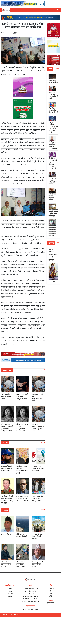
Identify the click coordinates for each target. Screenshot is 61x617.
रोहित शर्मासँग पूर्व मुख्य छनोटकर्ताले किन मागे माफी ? (6, 468)
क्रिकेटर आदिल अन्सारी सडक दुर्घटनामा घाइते (20, 564)
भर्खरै (50, 69)
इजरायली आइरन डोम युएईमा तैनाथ (53, 81)
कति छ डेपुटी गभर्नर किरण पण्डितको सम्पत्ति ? (37, 536)
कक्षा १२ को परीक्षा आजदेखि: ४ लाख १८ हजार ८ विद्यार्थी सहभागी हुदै (53, 213)
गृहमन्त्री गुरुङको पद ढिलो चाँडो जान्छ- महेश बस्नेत (38, 564)
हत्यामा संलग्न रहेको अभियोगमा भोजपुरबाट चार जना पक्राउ (38, 397)
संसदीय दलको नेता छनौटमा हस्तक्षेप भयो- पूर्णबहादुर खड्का (53, 145)
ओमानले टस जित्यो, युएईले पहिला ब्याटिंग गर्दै (53, 110)
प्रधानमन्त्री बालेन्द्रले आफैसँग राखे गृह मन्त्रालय (6, 564)
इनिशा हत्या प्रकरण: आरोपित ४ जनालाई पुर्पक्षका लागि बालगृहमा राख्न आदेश (7, 427)
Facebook (10, 589)
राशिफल (51, 243)
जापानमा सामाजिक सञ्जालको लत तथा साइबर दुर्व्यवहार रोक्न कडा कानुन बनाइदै (53, 127)
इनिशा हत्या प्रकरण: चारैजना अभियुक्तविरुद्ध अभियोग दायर (22, 427)
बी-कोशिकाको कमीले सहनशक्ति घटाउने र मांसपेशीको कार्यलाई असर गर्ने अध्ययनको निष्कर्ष (53, 163)
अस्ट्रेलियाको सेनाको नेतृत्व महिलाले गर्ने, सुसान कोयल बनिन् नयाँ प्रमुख (7, 499)
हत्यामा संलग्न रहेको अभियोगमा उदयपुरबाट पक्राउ (22, 396)
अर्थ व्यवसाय (51, 589)
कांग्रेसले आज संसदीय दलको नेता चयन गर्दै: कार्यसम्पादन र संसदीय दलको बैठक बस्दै (52, 231)
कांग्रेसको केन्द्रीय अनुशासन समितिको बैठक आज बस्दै (53, 181)
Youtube (10, 594)
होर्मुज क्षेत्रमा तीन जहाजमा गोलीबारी (21, 535)
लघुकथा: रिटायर (6, 534)
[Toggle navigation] (57, 9)
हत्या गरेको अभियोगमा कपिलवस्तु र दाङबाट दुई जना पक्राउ (38, 427)
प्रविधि (51, 596)
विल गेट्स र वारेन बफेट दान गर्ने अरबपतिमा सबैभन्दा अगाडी (22, 469)
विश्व (51, 594)
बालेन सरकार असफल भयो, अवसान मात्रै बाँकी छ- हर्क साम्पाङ (53, 95)
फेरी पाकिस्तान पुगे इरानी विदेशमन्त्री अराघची (52, 197)
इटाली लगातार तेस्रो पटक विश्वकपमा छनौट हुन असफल (37, 498)
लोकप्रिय (5, 510)
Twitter (10, 591)
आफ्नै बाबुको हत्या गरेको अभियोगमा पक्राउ (6, 396)
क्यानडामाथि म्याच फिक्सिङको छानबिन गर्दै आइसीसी (38, 468)
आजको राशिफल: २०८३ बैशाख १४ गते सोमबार (53, 254)
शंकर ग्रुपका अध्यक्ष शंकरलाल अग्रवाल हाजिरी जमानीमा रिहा (22, 498)
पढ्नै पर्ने (5, 442)
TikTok (10, 596)
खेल (51, 591)
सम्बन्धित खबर (7, 370)
